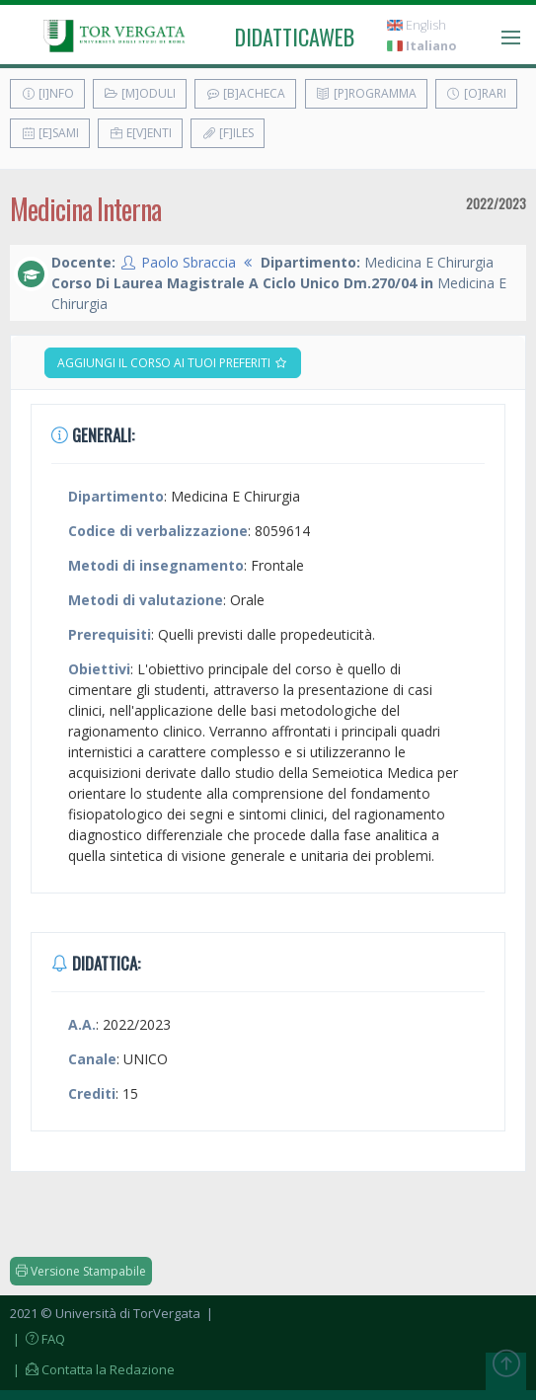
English (416, 25)
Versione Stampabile (81, 1271)
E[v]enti (140, 132)
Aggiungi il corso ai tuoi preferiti (172, 362)
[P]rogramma (366, 93)
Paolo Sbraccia (188, 262)
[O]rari (476, 93)
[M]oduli (140, 93)
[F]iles (227, 132)
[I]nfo (47, 93)
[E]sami (50, 132)
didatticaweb (294, 36)
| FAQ (37, 1339)
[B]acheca (245, 93)
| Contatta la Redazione (92, 1369)
